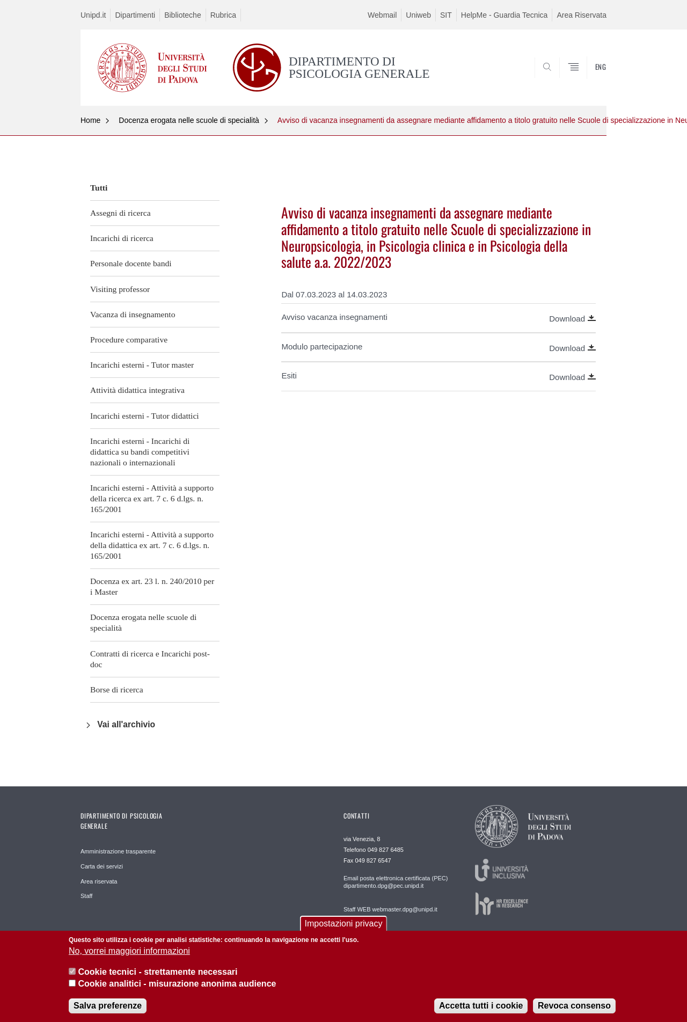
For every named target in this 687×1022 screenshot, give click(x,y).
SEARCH (587, 79)
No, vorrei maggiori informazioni (129, 958)
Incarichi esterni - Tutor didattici (144, 415)
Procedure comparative (128, 339)
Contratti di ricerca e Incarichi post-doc (150, 659)
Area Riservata (581, 15)
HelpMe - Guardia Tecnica (504, 15)
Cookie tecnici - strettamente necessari (157, 979)
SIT (446, 15)
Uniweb (418, 15)
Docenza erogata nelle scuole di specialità (189, 120)
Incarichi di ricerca (122, 238)
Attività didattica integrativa (137, 390)
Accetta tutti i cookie (481, 1014)
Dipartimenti (135, 15)
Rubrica (223, 15)
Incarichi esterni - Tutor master (142, 364)
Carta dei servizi (102, 866)
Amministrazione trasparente (118, 851)
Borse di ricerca (116, 689)
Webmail (382, 15)
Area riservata (99, 881)
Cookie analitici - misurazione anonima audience (177, 991)
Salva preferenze (108, 1014)
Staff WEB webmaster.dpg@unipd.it (390, 909)
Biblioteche (182, 15)
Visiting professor (120, 289)
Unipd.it (93, 15)
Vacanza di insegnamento (132, 314)
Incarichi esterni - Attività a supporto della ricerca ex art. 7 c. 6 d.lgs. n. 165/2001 (152, 498)
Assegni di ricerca (120, 212)
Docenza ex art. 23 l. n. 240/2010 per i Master (152, 586)
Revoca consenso (574, 1014)
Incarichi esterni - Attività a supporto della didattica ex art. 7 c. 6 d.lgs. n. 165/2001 (152, 545)
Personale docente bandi (131, 263)
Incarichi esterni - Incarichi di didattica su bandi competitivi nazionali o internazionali (139, 451)
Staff (86, 896)
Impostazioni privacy (344, 931)
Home (90, 120)
